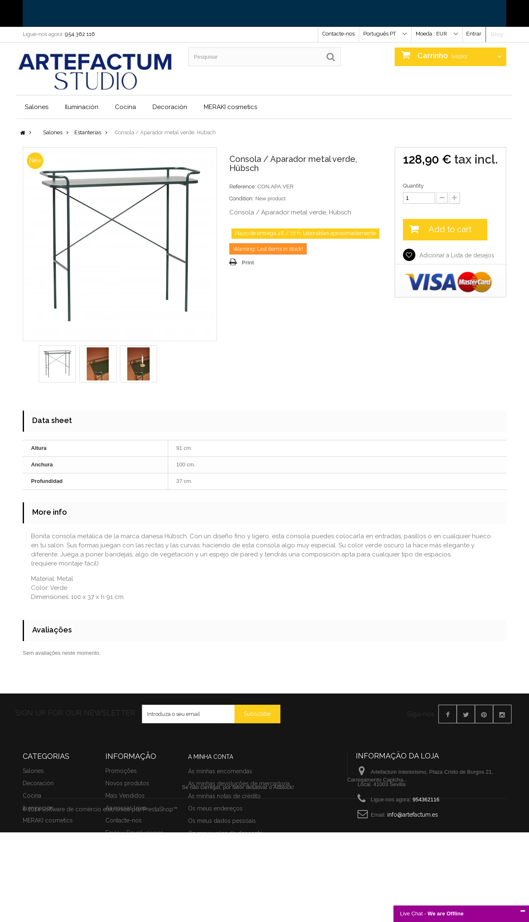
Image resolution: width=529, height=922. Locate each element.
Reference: (242, 186)
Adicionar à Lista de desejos (456, 255)
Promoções (121, 833)
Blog (496, 34)
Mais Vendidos (125, 858)
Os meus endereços (215, 853)
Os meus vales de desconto (225, 877)
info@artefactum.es (412, 851)
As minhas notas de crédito (224, 840)
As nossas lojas (125, 870)
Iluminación (81, 107)
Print (248, 262)
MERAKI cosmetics (230, 107)
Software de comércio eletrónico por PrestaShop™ (109, 899)
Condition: (241, 198)
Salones (36, 107)
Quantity (413, 186)
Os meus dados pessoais (222, 865)
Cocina (125, 107)
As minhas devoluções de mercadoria (239, 828)
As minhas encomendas (220, 816)
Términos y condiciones (137, 907)
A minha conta (210, 801)
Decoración (170, 107)
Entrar (473, 34)
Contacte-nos (338, 34)
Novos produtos (127, 845)
